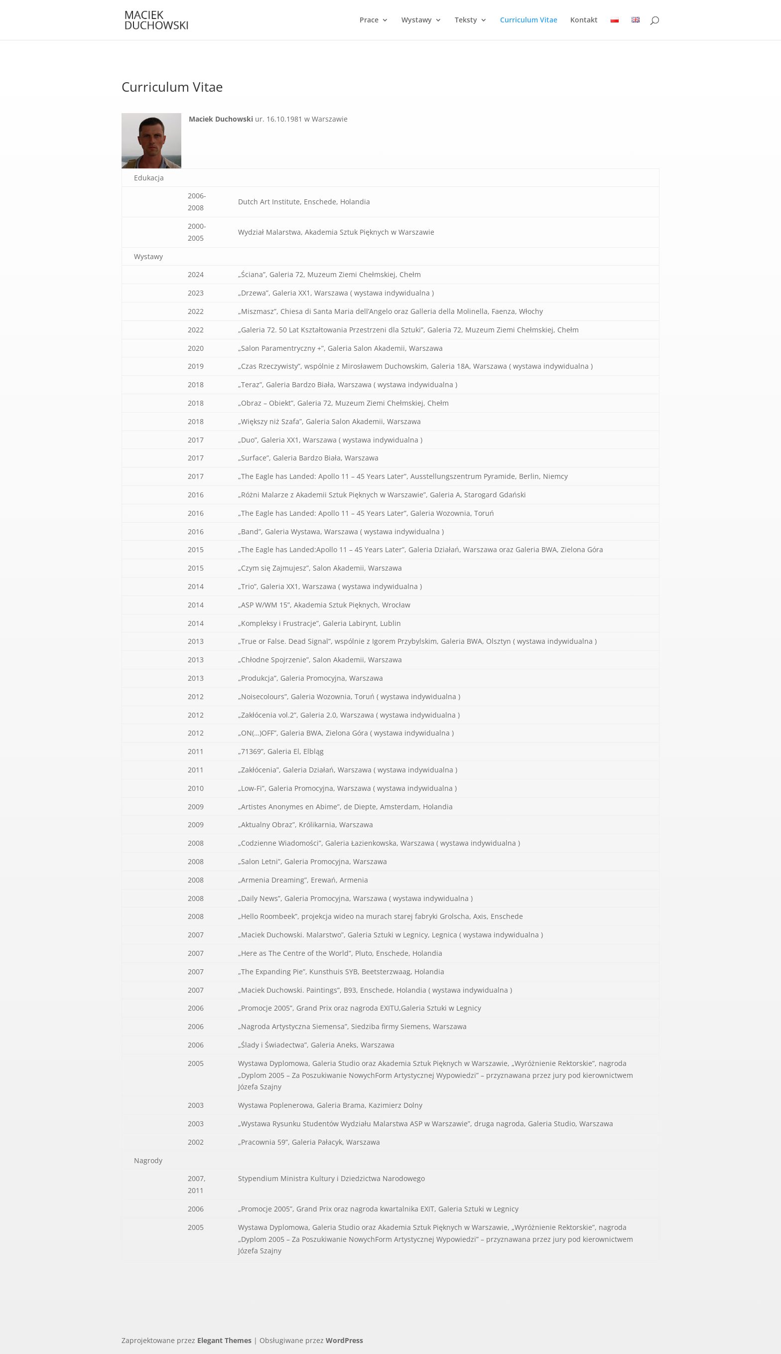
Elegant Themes (224, 1340)
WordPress (344, 1340)
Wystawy (416, 20)
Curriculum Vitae (528, 20)
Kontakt (584, 20)
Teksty (466, 20)
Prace (369, 20)
